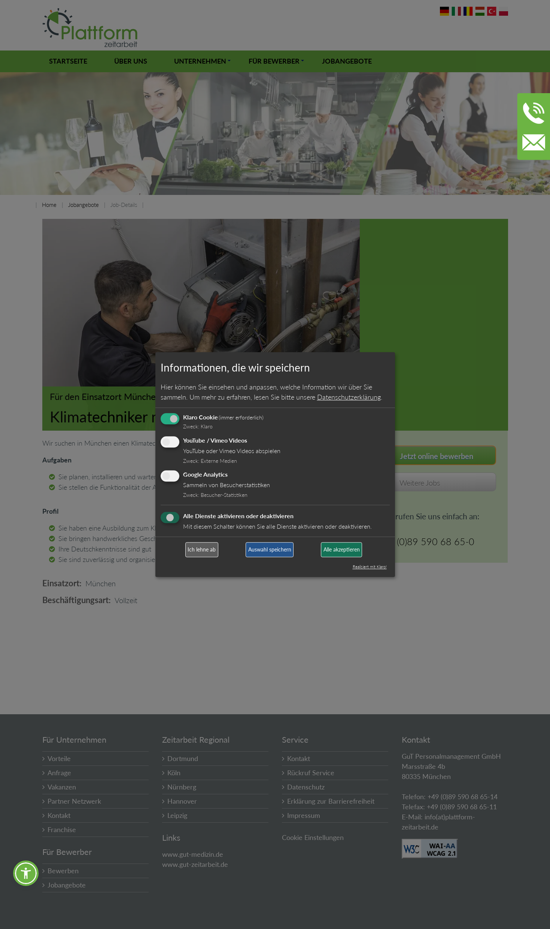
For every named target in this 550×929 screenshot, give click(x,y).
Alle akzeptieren (341, 550)
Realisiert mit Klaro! (370, 566)
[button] (26, 873)
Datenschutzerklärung (349, 397)
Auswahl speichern (269, 550)
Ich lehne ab (202, 550)
